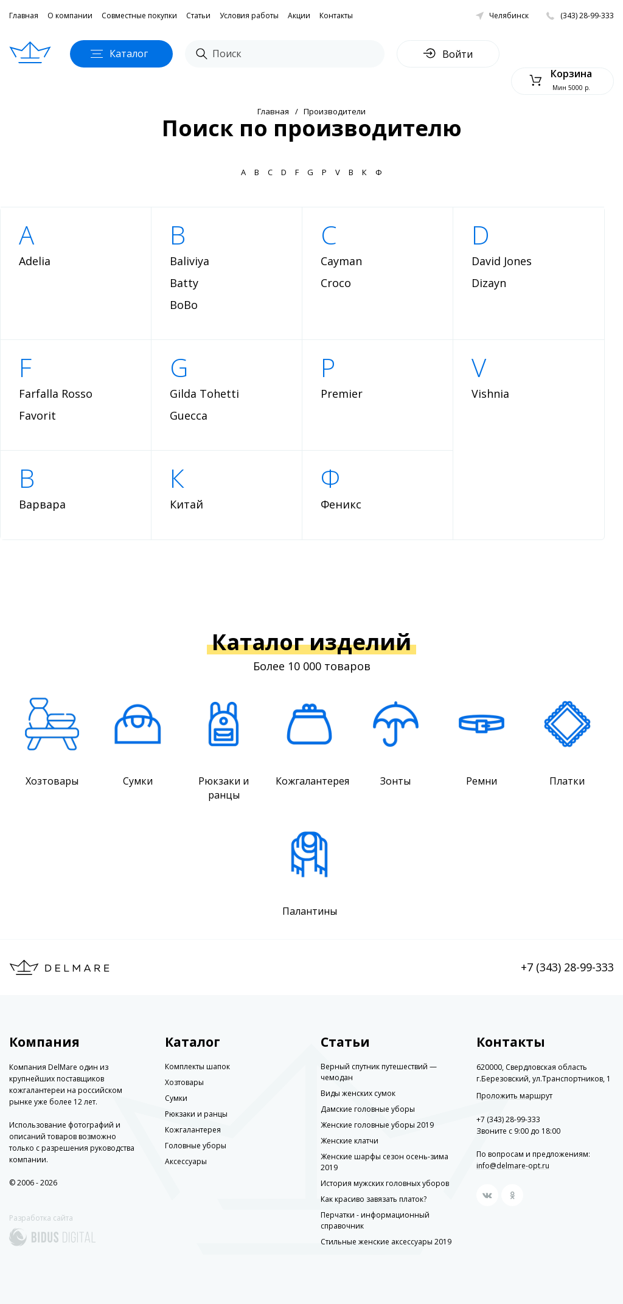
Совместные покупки (139, 15)
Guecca (188, 415)
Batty (184, 283)
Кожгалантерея (193, 1130)
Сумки (176, 1098)
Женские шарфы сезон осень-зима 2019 (384, 1162)
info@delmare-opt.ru (512, 1165)
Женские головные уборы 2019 (377, 1125)
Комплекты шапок (197, 1066)
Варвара (42, 504)
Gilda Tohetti (204, 393)
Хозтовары (184, 1082)
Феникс (341, 504)
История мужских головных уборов (385, 1183)
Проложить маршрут (514, 1096)
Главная (23, 15)
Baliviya (189, 261)
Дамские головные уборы (368, 1109)
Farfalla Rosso (55, 393)
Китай (186, 504)
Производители (335, 111)
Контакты (336, 15)
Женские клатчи (349, 1141)
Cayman (341, 261)
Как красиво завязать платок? (373, 1199)
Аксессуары (186, 1161)
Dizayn (489, 283)
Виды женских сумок (358, 1093)
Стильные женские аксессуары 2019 (386, 1241)
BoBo (184, 304)
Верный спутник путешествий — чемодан (379, 1072)
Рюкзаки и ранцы (196, 1114)
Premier (342, 393)
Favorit (37, 415)
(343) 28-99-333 (587, 15)
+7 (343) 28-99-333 (567, 967)
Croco (336, 283)
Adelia (34, 261)
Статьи (198, 15)
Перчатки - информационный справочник (375, 1220)
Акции (299, 15)
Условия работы (249, 15)
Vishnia (490, 393)
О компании (69, 15)
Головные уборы (195, 1145)
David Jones (502, 261)
